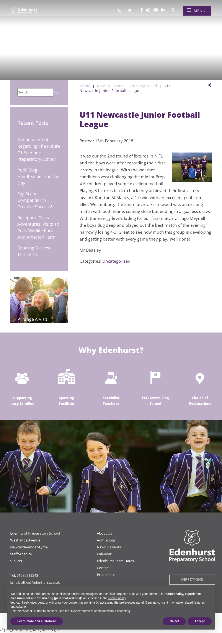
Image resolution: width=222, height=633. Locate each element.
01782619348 (27, 575)
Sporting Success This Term (34, 251)
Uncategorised (116, 261)
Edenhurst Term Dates (115, 561)
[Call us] (121, 11)
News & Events (109, 547)
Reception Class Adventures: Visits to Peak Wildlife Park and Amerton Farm (38, 227)
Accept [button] (199, 621)
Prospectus (106, 574)
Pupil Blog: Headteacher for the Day (38, 176)
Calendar (104, 554)
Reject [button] (174, 621)
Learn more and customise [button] (36, 621)
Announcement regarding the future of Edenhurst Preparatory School (38, 149)
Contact (103, 568)
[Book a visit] (130, 11)
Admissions (106, 540)
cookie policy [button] (117, 598)
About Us (104, 533)
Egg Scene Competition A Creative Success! (34, 200)
